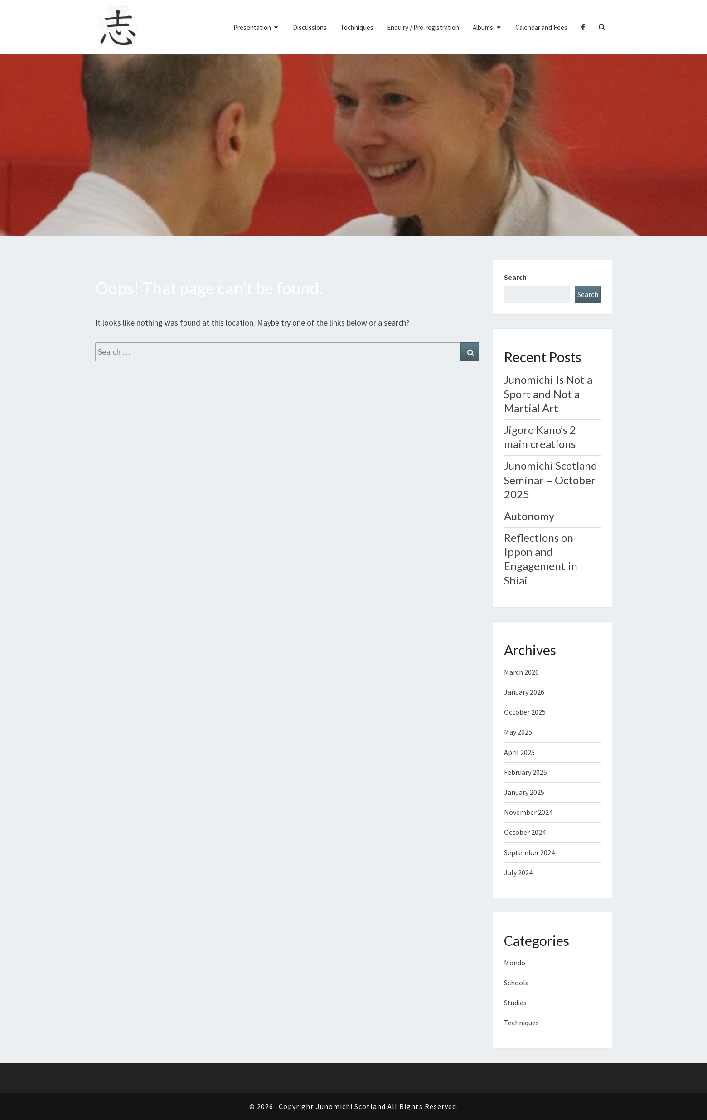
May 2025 (518, 731)
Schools (516, 982)
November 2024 (528, 812)
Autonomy (529, 515)
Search (515, 277)
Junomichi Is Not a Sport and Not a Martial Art (548, 393)
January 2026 (524, 691)
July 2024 (518, 872)
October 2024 (525, 832)
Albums (483, 27)
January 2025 (524, 792)
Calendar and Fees (541, 27)
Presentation (252, 27)
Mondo (514, 962)
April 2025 (519, 752)
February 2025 (525, 772)
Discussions (310, 27)
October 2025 (525, 711)
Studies (515, 1002)
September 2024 (529, 852)
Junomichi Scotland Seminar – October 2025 (550, 479)
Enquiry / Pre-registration (423, 27)
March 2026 (521, 672)
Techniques (356, 27)
